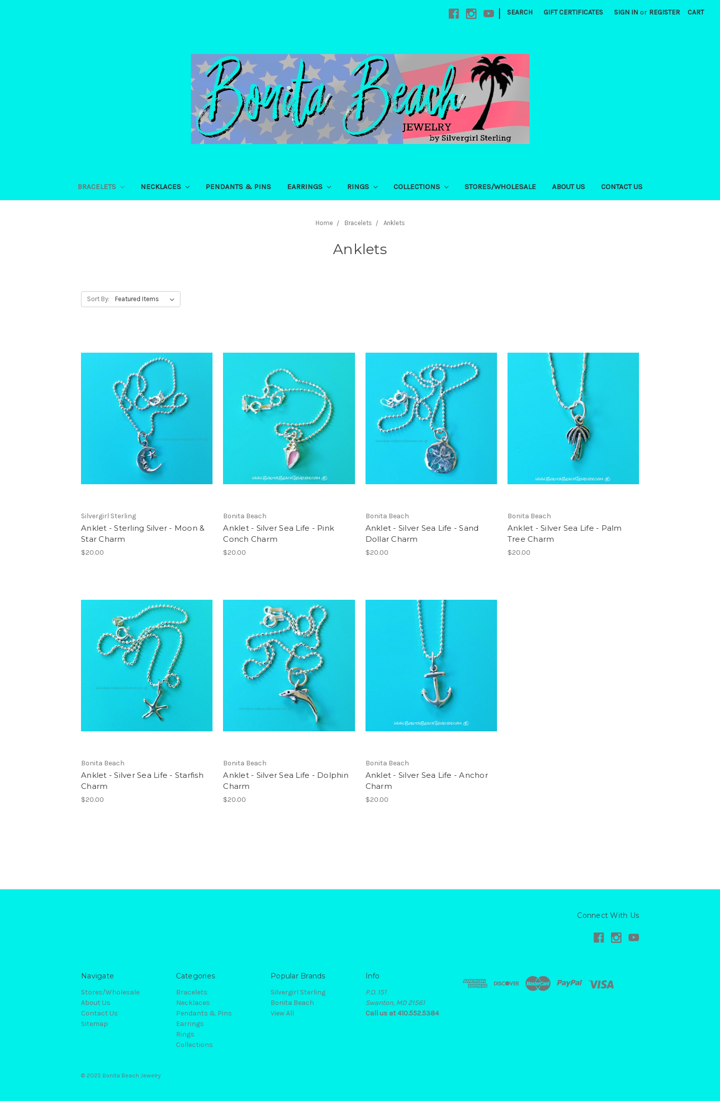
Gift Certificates (573, 12)
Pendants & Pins (238, 186)
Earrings (309, 186)
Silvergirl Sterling (298, 992)
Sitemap (94, 1023)
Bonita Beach (292, 1002)
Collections (421, 186)
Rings (362, 186)
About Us (568, 186)
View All (282, 1013)
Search (519, 12)
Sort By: (98, 299)
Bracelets (101, 186)
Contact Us (621, 186)
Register (664, 12)
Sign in (626, 12)
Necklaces (165, 186)
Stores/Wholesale (500, 186)
